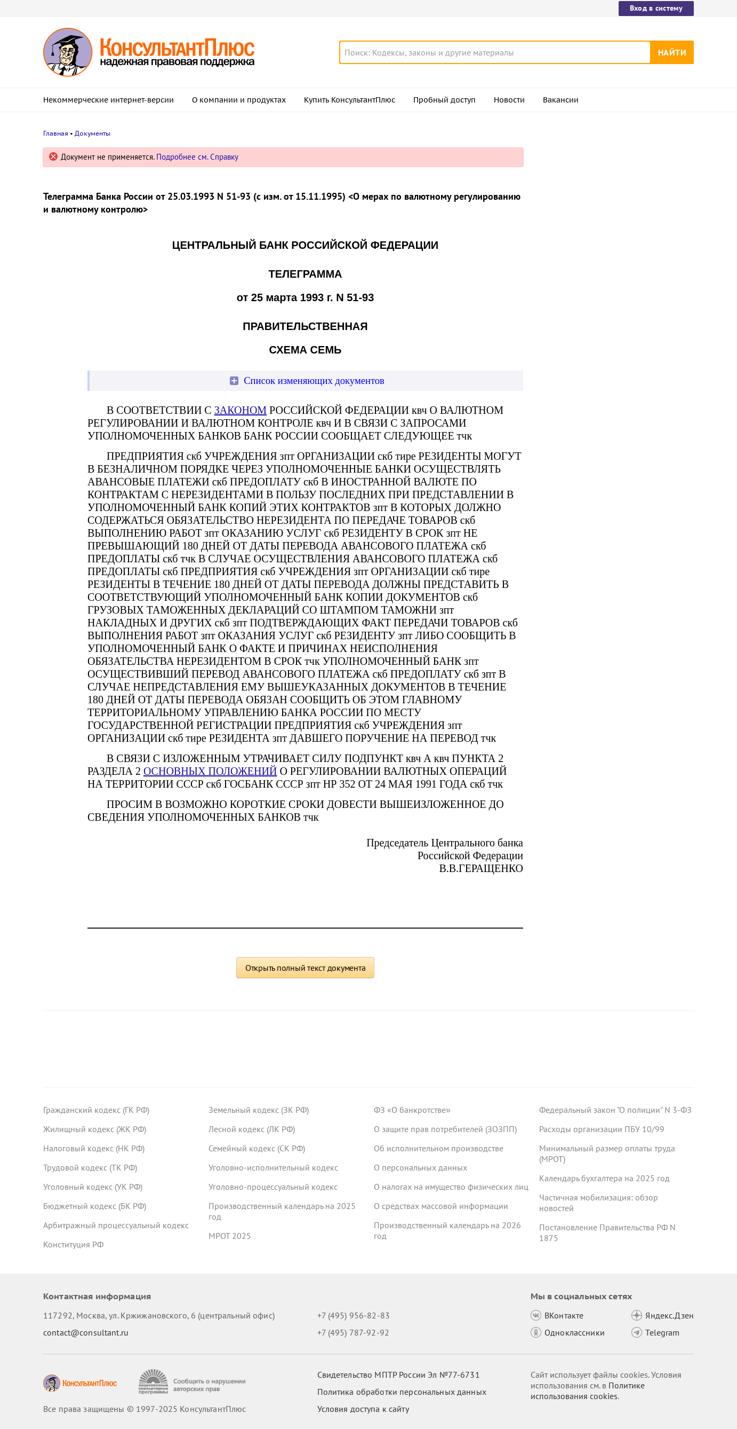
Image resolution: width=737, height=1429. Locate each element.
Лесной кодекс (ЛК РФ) (252, 1129)
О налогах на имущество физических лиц (451, 1186)
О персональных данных (420, 1167)
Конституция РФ (73, 1244)
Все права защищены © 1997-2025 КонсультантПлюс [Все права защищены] (144, 1408)
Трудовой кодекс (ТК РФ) (90, 1167)
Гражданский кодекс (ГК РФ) (96, 1109)
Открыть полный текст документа (305, 967)
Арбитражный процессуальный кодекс (116, 1225)
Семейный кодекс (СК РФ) (257, 1148)
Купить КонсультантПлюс (349, 100)
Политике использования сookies (588, 1390)
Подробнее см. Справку (197, 157)
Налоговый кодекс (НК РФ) (94, 1148)
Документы (92, 133)
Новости (509, 100)
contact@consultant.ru (86, 1332)
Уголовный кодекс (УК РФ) (92, 1186)
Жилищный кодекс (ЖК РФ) (94, 1129)
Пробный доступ (444, 100)
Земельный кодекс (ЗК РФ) (259, 1109)
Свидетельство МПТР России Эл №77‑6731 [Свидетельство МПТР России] (398, 1374)
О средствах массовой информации (441, 1205)
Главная (55, 133)
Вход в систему (656, 8)
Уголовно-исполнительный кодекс (273, 1167)
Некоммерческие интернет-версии (108, 100)
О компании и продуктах (239, 100)
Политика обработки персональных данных (401, 1391)
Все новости (567, 407)
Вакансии (561, 100)
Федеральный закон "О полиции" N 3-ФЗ (615, 1109)
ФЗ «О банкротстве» (412, 1109)
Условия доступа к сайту (363, 1408)
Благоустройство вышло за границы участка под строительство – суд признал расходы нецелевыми (609, 209)
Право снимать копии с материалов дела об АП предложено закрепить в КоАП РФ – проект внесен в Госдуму (611, 267)
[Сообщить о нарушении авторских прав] (193, 1381)
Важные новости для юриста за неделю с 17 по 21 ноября (601, 320)
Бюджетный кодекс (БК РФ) (94, 1205)
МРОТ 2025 (230, 1235)
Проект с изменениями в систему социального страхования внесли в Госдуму (608, 373)
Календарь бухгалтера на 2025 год (604, 1178)
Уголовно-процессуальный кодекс (273, 1186)
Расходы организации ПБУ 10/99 (601, 1129)
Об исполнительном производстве (438, 1148)
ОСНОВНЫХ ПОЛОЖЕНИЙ (210, 771)
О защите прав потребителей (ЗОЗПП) (445, 1129)
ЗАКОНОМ (240, 410)
